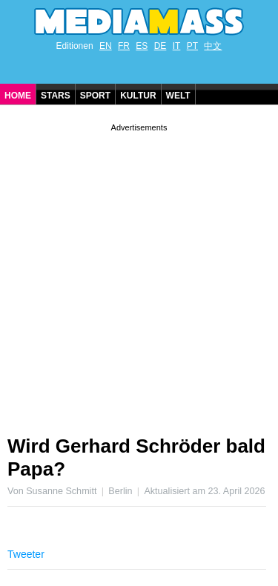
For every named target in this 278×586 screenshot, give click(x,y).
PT (192, 46)
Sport (95, 95)
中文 (213, 46)
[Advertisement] (139, 274)
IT (177, 46)
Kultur (138, 95)
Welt (178, 95)
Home (17, 95)
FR (124, 46)
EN (105, 46)
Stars (55, 95)
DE (160, 46)
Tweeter (25, 554)
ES (142, 46)
